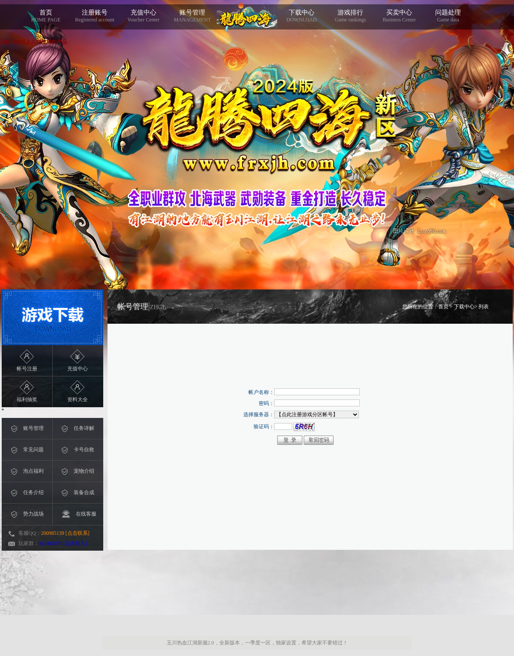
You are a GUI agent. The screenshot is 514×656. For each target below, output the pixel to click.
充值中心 (143, 16)
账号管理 (192, 16)
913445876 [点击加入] (63, 543)
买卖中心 (399, 16)
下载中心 (301, 16)
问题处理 (448, 16)
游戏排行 (350, 16)
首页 (45, 16)
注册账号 (94, 16)
